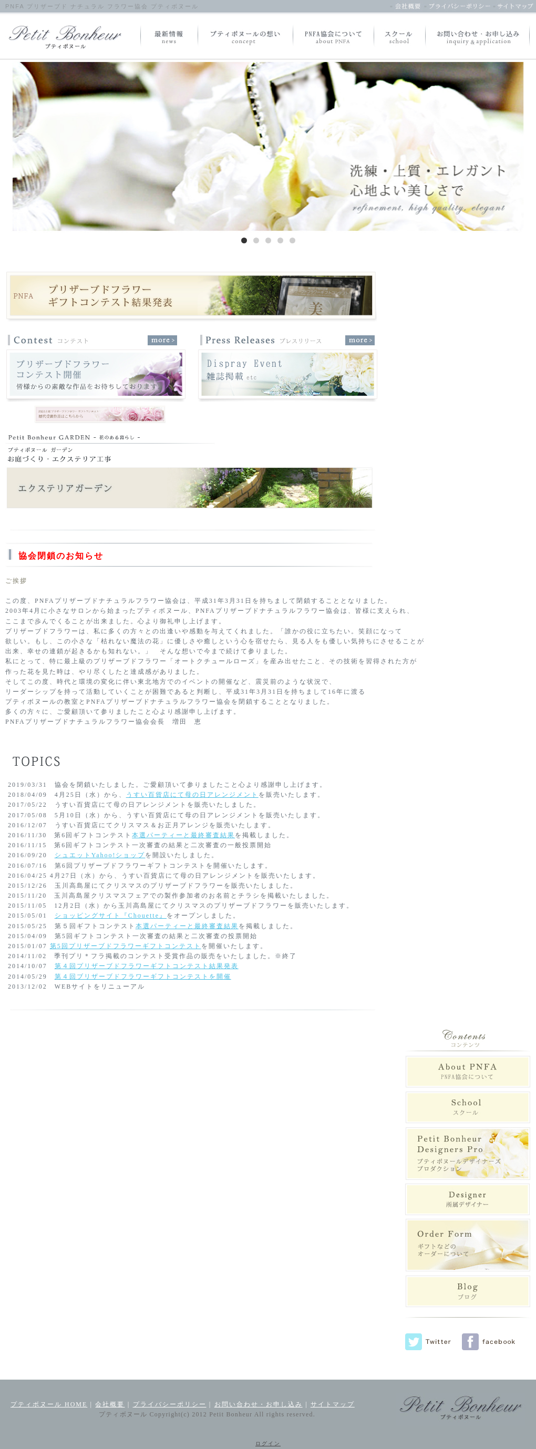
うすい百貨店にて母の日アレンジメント (192, 794)
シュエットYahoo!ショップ (100, 855)
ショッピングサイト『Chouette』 (111, 915)
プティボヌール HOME (49, 1404)
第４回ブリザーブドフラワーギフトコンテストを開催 (143, 976)
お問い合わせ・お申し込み (258, 1404)
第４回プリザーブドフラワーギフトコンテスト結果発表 (147, 966)
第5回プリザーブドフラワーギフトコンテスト (125, 946)
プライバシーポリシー (170, 1404)
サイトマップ (333, 1404)
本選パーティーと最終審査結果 (183, 835)
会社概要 (110, 1404)
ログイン (268, 1443)
